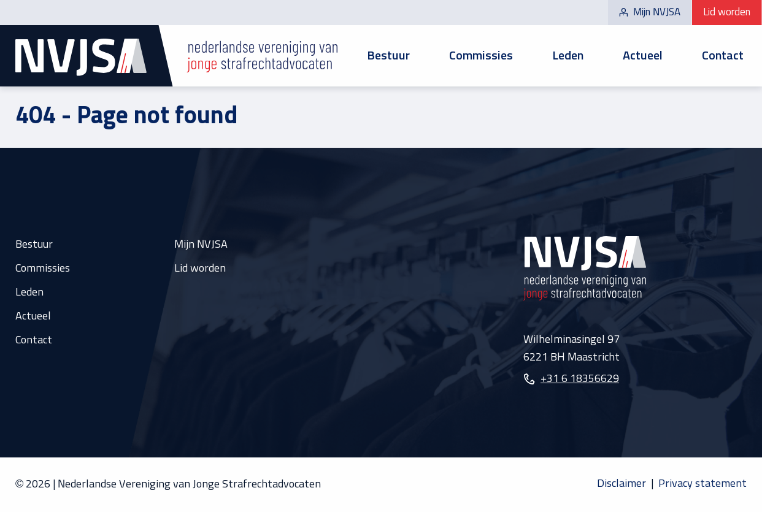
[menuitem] (388, 56)
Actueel (643, 56)
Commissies (481, 56)
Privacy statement (702, 483)
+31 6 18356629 (580, 378)
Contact (723, 56)
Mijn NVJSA (649, 12)
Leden (567, 56)
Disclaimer (621, 483)
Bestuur (388, 56)
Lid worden (726, 12)
